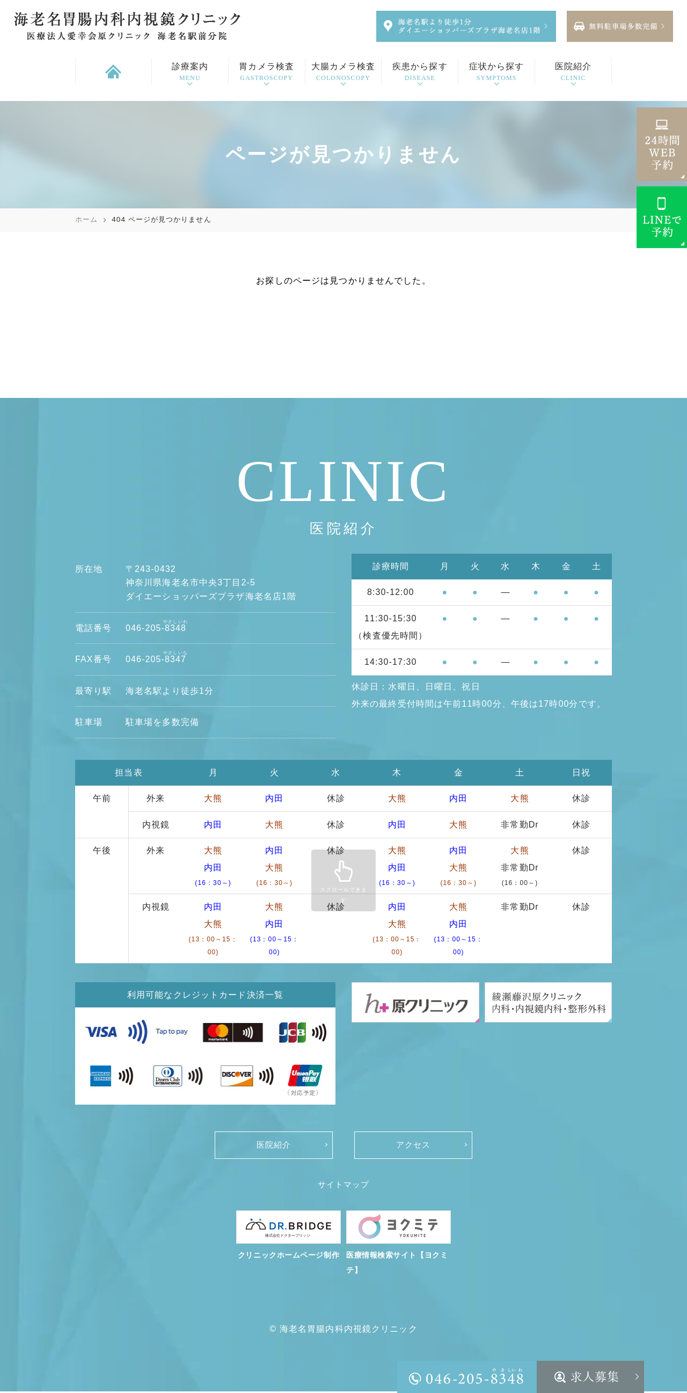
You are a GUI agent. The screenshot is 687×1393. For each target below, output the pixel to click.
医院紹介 (273, 1145)
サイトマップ (343, 1185)
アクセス (413, 1145)
